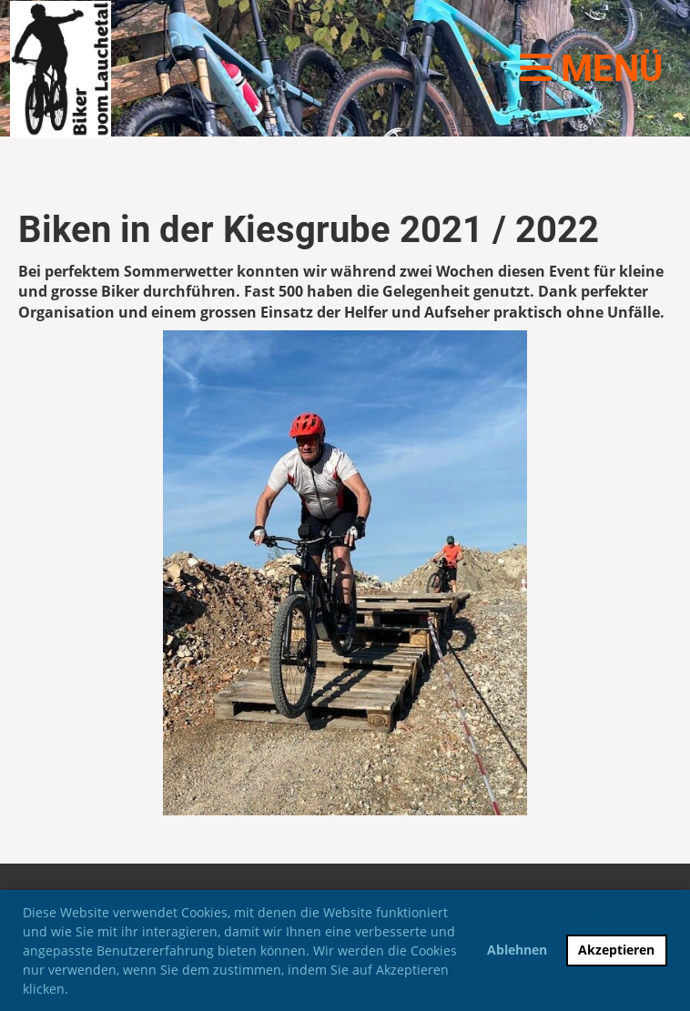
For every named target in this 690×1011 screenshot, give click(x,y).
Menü (591, 68)
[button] (74, 991)
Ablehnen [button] (517, 949)
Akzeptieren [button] (616, 949)
